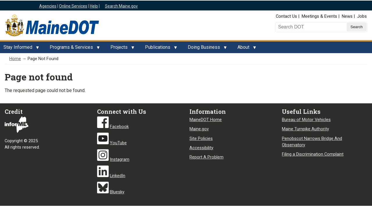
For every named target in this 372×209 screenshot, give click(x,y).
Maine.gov (199, 128)
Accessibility (201, 147)
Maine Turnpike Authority (305, 128)
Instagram (119, 159)
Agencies (47, 6)
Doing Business (205, 48)
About (245, 48)
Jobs (362, 16)
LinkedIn (117, 175)
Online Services (73, 6)
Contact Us (286, 16)
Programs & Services (73, 48)
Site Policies (201, 138)
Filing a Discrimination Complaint (313, 154)
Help (94, 6)
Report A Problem (206, 157)
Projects (121, 48)
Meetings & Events (319, 16)
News (347, 16)
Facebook (119, 126)
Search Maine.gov (121, 6)
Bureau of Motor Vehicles (306, 119)
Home (15, 58)
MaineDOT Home (205, 119)
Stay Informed (19, 48)
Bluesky (117, 191)
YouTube (118, 142)
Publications (159, 48)
